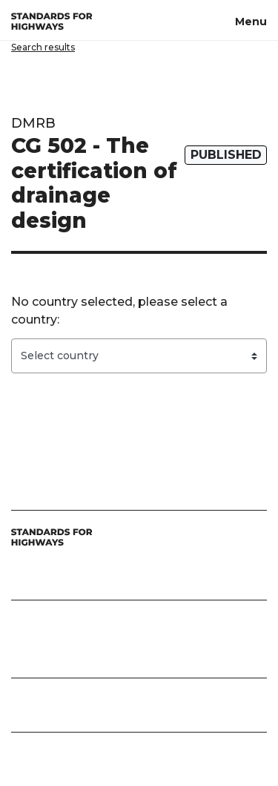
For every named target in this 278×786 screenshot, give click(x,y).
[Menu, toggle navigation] (251, 20)
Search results (43, 47)
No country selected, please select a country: (119, 311)
